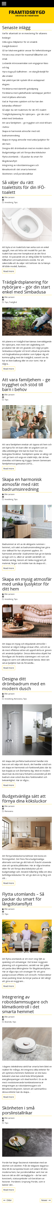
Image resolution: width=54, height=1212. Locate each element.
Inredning (9, 202)
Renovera (18, 699)
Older (9, 1200)
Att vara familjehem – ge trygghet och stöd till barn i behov (26, 384)
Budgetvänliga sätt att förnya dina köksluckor (24, 152)
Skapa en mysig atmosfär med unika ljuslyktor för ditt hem (27, 584)
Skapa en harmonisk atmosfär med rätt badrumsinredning (22, 484)
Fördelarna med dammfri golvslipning (20, 88)
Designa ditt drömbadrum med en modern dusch (26, 148)
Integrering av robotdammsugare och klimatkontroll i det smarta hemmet (25, 1004)
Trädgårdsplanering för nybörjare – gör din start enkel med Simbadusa (26, 287)
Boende (8, 1022)
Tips (15, 202)
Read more (9, 271)
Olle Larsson (9, 197)
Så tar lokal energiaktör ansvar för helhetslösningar (26, 50)
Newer (44, 1200)
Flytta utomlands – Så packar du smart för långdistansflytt (23, 899)
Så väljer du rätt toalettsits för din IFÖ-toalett (24, 109)
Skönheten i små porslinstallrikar (17, 173)
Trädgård (13, 302)
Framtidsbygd (27, 12)
